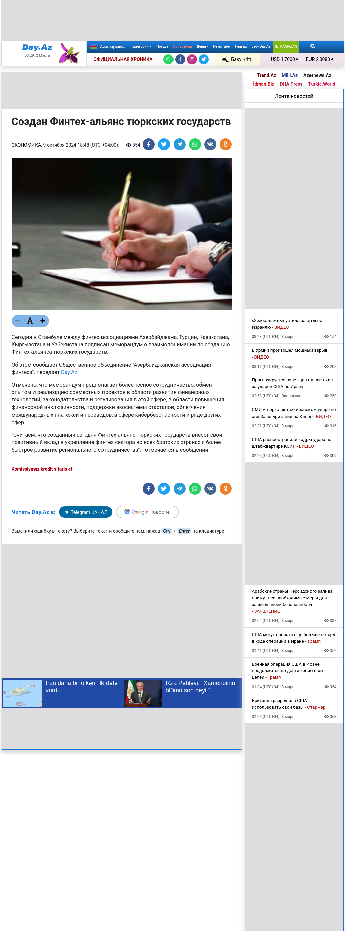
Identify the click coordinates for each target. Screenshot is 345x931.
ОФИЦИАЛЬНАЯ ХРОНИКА (122, 59)
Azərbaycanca (107, 46)
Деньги (203, 46)
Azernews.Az (317, 75)
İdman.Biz (263, 84)
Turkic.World (321, 84)
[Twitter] (204, 59)
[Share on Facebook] (149, 144)
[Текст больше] (43, 321)
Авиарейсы (182, 46)
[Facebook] (180, 59)
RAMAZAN (286, 46)
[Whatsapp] (168, 59)
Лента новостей (294, 96)
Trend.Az (266, 75)
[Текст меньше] (18, 321)
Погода (162, 46)
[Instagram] (192, 59)
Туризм (240, 46)
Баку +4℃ (237, 59)
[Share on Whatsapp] (195, 144)
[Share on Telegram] (180, 144)
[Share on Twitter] (164, 144)
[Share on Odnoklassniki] (226, 144)
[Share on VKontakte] (210, 144)
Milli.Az (290, 75)
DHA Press (291, 84)
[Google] (147, 512)
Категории (142, 46)
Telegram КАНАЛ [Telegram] (85, 512)
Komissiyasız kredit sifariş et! (43, 469)
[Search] (312, 47)
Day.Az (69, 372)
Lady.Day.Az (260, 46)
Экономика (26, 145)
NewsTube (221, 46)
